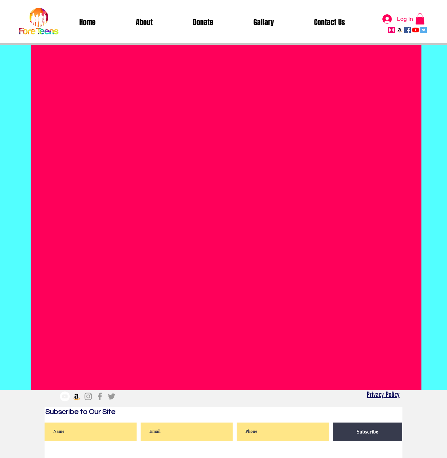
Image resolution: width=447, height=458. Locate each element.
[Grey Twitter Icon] (111, 396)
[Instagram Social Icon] (391, 30)
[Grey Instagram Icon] (88, 396)
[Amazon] (399, 30)
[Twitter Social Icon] (423, 30)
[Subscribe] (367, 432)
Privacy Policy (383, 394)
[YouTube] (415, 30)
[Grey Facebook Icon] (100, 396)
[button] (420, 18)
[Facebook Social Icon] (407, 30)
